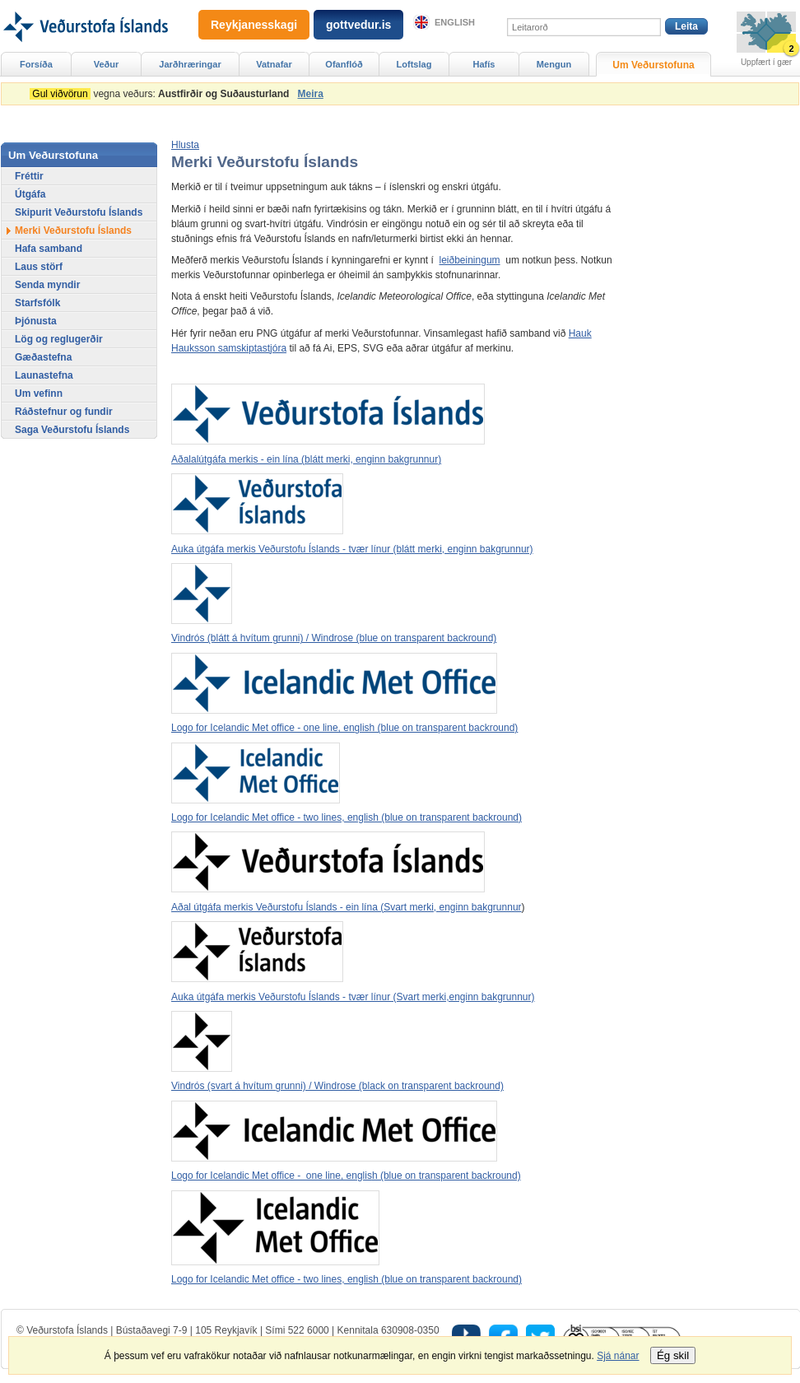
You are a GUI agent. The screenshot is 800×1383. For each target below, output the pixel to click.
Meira (310, 94)
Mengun (554, 64)
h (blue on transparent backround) (446, 1175)
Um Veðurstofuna (653, 65)
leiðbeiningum (470, 260)
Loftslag (414, 64)
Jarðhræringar (190, 64)
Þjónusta (36, 321)
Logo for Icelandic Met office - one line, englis (271, 1175)
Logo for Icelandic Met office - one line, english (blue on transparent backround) (344, 727)
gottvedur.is (358, 24)
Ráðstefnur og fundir (64, 411)
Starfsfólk (37, 303)
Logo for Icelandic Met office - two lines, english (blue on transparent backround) (346, 817)
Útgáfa (30, 194)
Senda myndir (47, 285)
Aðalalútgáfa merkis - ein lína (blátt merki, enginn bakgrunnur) (306, 459)
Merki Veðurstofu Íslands (73, 230)
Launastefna (44, 375)
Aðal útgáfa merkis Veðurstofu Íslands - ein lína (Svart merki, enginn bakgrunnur (346, 907)
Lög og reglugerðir (59, 339)
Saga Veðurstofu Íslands (72, 429)
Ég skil (673, 1355)
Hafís (484, 64)
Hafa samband (48, 248)
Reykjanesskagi (254, 24)
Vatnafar (274, 64)
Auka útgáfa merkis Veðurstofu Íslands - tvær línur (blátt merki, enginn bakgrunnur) (352, 549)
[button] (185, 145)
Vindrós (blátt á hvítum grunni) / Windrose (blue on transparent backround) (333, 638)
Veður (106, 64)
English (455, 22)
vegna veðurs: (162, 94)
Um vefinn (39, 393)
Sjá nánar (618, 1356)
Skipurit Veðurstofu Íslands (78, 212)
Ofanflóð (343, 64)
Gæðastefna (43, 357)
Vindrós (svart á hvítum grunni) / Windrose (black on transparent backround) (337, 1086)
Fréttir (29, 176)
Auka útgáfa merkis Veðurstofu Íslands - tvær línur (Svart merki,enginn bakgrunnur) (353, 997)
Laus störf (39, 266)
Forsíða (36, 64)
